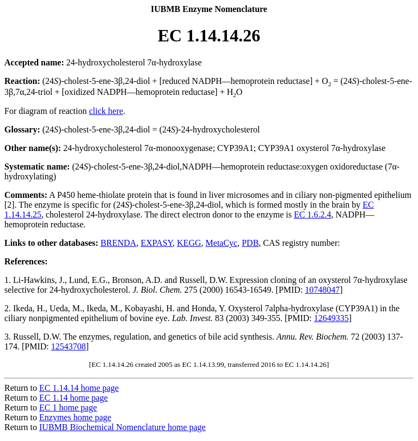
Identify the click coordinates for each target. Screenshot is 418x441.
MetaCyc (222, 242)
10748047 (322, 289)
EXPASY (156, 242)
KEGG (189, 242)
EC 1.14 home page (73, 397)
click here (106, 111)
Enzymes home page (75, 417)
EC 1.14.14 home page (79, 387)
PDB (250, 242)
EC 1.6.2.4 (312, 214)
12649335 (331, 318)
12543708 (68, 346)
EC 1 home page (68, 407)
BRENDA (119, 242)
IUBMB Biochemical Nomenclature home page (122, 427)
